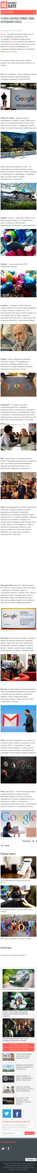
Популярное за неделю (18, 1045)
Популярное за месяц (18, 1049)
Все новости (29, 22)
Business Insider (11, 51)
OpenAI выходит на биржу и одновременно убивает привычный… (24, 1078)
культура (13, 42)
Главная (5, 25)
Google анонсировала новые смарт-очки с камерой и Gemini (24, 1056)
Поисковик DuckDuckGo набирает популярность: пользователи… (25, 1067)
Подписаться (29, 1133)
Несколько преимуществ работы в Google (16, 939)
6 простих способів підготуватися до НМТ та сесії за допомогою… (25, 1089)
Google (3, 34)
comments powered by (13, 955)
